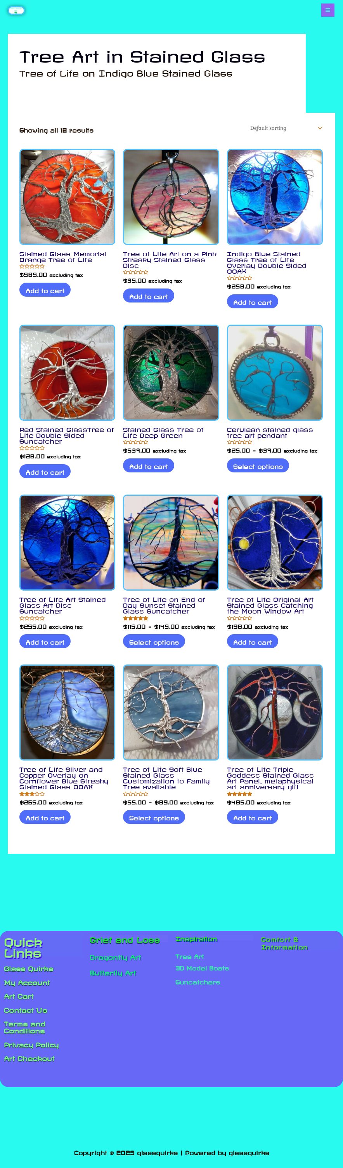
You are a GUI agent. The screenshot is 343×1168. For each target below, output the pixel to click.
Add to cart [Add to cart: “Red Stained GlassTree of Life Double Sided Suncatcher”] (46, 475)
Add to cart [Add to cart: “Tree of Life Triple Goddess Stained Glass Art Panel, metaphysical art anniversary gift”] (254, 823)
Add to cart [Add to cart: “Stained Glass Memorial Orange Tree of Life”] (46, 293)
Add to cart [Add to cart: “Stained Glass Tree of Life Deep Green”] (150, 469)
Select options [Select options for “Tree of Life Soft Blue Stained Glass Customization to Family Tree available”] (155, 823)
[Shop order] (278, 129)
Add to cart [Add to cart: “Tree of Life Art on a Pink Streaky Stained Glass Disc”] (150, 299)
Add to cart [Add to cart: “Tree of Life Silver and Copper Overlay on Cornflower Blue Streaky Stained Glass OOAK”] (46, 823)
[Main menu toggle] (327, 10)
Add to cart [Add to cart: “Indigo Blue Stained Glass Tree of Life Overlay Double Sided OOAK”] (254, 304)
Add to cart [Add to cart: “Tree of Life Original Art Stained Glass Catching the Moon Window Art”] (254, 646)
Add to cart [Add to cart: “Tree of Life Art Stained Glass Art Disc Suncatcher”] (46, 646)
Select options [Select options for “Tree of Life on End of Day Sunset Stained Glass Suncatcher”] (155, 646)
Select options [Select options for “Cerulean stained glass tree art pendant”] (259, 469)
